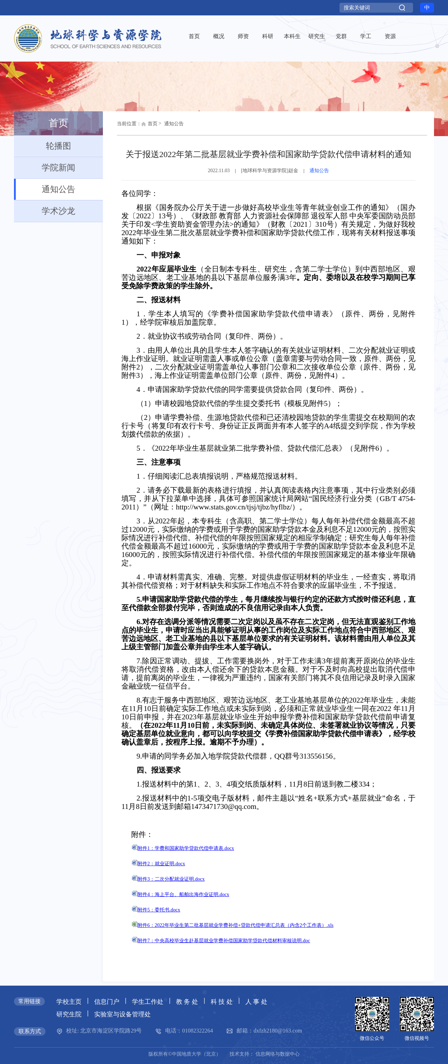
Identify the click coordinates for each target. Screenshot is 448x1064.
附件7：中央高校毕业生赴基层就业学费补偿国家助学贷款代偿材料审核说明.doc (221, 940)
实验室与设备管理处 (122, 1014)
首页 (149, 125)
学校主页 (69, 1001)
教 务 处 (187, 1001)
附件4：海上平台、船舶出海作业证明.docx (180, 894)
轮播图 (42, 145)
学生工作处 (147, 1001)
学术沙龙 (44, 210)
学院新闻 (44, 167)
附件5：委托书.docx (156, 909)
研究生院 (69, 1014)
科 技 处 (222, 1001)
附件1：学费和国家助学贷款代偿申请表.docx (183, 848)
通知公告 (44, 189)
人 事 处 (256, 1001)
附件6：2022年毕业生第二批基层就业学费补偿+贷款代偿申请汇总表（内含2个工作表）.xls (233, 925)
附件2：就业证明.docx (158, 863)
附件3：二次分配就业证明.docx (168, 879)
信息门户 (106, 1001)
